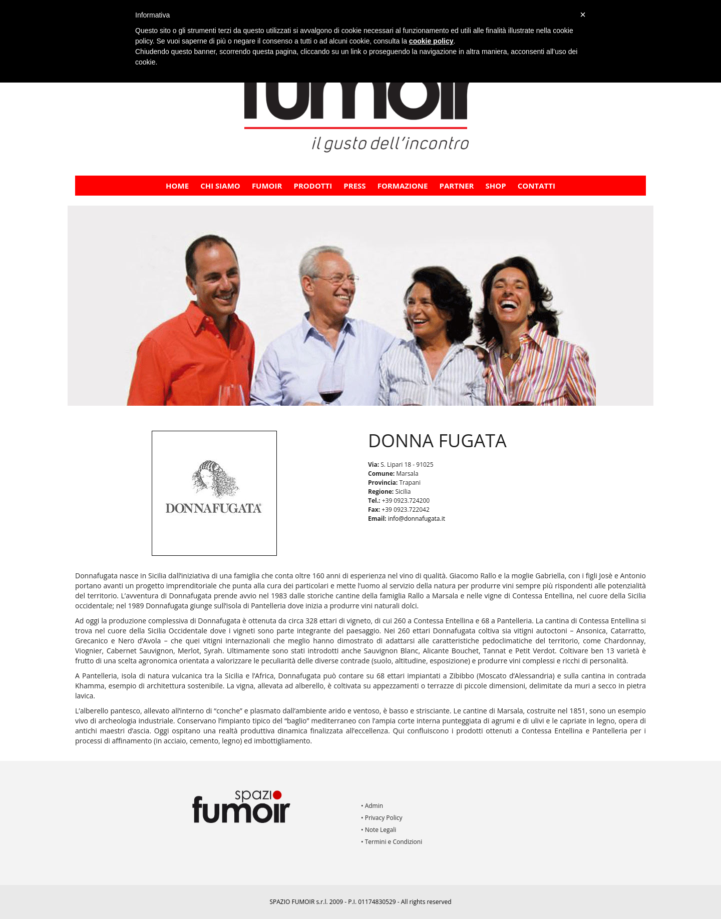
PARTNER (457, 186)
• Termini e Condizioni (391, 841)
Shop (496, 186)
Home (177, 186)
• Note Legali (378, 829)
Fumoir (267, 186)
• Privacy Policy (382, 817)
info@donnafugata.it (416, 518)
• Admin (372, 805)
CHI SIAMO (220, 186)
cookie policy (431, 41)
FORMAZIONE (403, 186)
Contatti (536, 186)
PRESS (354, 186)
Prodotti (313, 186)
